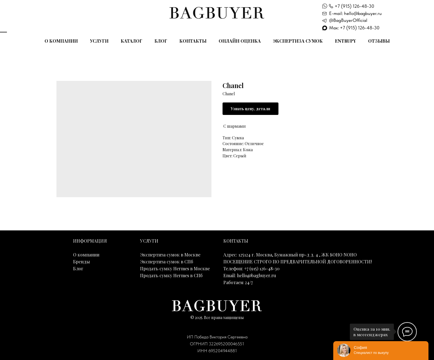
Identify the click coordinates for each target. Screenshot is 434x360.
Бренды (81, 261)
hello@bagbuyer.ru (256, 275)
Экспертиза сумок (298, 41)
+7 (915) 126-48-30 (354, 6)
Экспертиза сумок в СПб (166, 261)
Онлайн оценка (240, 41)
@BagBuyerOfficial (348, 20)
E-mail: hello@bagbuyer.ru (355, 13)
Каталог (131, 41)
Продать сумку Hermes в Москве (175, 268)
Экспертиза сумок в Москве (170, 255)
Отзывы (379, 41)
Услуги (99, 41)
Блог (160, 41)
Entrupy (345, 41)
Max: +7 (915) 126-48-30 (354, 27)
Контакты (192, 41)
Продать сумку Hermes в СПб (171, 275)
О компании (61, 41)
